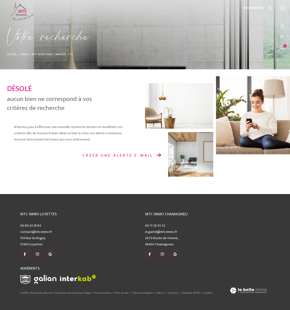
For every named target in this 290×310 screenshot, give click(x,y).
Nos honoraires (102, 292)
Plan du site (122, 292)
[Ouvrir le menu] (282, 8)
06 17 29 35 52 (155, 225)
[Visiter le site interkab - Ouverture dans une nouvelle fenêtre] (78, 278)
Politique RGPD (191, 292)
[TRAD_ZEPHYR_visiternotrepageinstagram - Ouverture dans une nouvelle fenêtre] (37, 254)
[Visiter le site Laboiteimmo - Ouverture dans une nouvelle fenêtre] (248, 291)
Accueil (12, 54)
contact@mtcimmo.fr (36, 232)
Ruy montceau (42, 54)
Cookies (208, 293)
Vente (24, 54)
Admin (160, 292)
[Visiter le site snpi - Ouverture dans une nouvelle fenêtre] (25, 279)
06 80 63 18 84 (30, 225)
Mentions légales (143, 292)
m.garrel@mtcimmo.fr (161, 232)
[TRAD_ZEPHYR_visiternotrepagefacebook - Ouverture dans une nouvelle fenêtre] (24, 254)
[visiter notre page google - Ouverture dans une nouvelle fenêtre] (50, 254)
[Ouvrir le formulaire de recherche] (257, 8)
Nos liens (173, 292)
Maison (61, 54)
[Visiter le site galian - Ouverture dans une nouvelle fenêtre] (45, 279)
